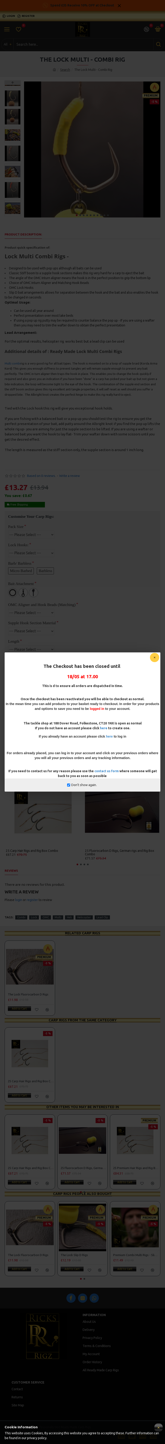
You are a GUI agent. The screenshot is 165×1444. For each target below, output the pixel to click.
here (103, 728)
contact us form (106, 771)
